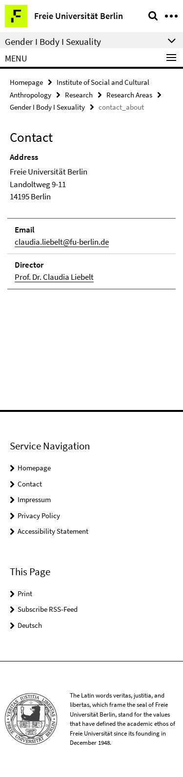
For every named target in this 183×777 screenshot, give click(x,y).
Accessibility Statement (53, 531)
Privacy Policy (39, 515)
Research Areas (129, 94)
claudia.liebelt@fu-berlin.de (62, 241)
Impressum (34, 499)
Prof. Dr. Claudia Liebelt (54, 277)
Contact (30, 483)
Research (79, 94)
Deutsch (30, 625)
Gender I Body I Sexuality (47, 107)
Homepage (26, 82)
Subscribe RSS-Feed (48, 609)
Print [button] (25, 593)
